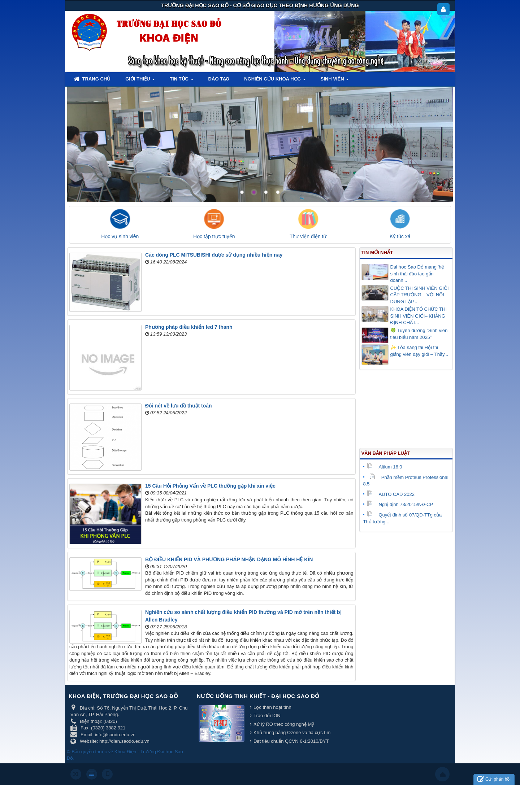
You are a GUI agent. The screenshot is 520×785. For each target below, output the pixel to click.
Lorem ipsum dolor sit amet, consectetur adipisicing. (364, 104)
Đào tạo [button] (219, 79)
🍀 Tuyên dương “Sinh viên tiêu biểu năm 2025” (419, 334)
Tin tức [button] (182, 81)
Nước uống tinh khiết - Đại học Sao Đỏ (258, 696)
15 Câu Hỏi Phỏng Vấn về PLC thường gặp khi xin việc (210, 486)
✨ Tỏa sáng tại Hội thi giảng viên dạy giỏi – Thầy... (419, 351)
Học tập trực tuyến (214, 236)
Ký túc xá (400, 236)
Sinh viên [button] (335, 81)
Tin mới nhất (377, 252)
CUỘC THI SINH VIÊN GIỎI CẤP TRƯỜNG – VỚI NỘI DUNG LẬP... (419, 294)
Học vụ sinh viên (120, 236)
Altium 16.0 (384, 467)
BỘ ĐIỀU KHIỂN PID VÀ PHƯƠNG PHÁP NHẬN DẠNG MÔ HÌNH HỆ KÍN (229, 559)
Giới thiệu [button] (140, 81)
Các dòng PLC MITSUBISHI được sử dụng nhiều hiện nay (213, 255)
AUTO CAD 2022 (391, 494)
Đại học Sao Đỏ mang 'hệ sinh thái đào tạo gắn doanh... (417, 273)
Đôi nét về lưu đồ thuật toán (178, 406)
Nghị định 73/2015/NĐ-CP (400, 504)
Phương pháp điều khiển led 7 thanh (189, 327)
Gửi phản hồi (494, 779)
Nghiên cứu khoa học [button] (275, 81)
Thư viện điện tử (308, 236)
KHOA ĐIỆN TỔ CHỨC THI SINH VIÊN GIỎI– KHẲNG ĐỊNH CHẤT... (418, 315)
